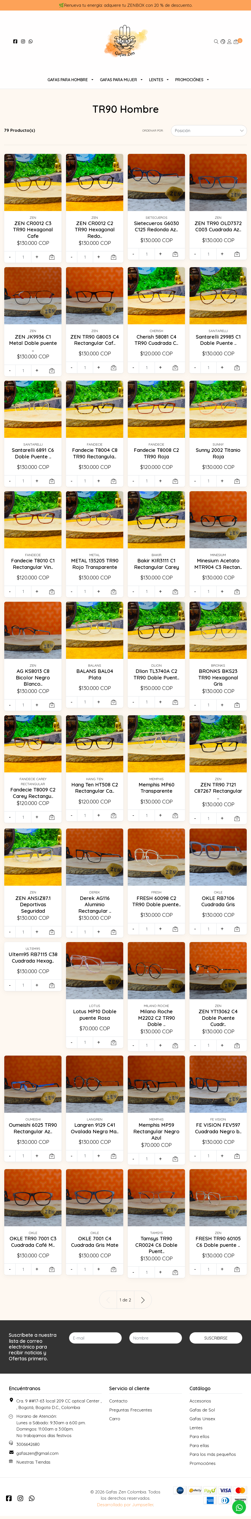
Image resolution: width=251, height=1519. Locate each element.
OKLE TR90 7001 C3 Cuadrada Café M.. (32, 1244)
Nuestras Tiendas (33, 1465)
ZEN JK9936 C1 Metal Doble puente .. (32, 343)
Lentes (156, 79)
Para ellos (199, 1439)
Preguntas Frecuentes (130, 1412)
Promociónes (189, 79)
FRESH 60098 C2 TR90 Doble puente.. (156, 907)
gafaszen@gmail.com (37, 1456)
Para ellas (199, 1448)
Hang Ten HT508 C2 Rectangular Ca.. (94, 793)
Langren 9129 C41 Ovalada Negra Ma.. (94, 1134)
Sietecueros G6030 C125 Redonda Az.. (156, 226)
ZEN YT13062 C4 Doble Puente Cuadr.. (218, 1020)
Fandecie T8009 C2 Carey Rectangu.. (33, 795)
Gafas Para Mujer (118, 79)
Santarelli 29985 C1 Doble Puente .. (218, 339)
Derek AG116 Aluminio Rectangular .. (94, 907)
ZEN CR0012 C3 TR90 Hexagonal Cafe (32, 229)
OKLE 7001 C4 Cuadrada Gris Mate (94, 1247)
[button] (223, 41)
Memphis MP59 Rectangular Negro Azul (156, 1134)
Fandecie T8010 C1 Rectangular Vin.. (33, 563)
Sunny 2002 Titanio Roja (218, 453)
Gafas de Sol (202, 1412)
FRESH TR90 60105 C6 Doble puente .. (218, 1244)
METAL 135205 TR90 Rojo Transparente (94, 566)
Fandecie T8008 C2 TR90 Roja (156, 453)
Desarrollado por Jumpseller (125, 1507)
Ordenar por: (152, 130)
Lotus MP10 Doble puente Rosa (94, 1017)
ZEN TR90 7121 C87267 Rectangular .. (218, 793)
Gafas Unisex (202, 1421)
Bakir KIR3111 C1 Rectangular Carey (156, 563)
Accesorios (200, 1403)
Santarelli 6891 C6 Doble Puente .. (33, 453)
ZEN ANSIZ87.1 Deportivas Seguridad (33, 907)
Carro (114, 1421)
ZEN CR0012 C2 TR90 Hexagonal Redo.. (94, 229)
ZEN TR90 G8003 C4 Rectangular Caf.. (94, 343)
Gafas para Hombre (67, 79)
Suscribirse (216, 1341)
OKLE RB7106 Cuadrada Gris (218, 904)
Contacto (118, 1403)
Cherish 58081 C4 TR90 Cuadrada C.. (156, 339)
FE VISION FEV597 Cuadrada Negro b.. (218, 1134)
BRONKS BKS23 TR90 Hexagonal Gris (218, 680)
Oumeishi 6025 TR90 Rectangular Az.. (33, 1134)
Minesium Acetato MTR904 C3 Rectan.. (218, 566)
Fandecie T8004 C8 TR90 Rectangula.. (95, 453)
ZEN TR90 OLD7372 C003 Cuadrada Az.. (218, 229)
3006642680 (28, 1447)
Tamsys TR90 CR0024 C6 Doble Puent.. (156, 1247)
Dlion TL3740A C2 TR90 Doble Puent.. (156, 677)
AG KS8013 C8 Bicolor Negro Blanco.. (33, 680)
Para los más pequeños (213, 1457)
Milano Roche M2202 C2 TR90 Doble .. (156, 1020)
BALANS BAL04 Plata (95, 677)
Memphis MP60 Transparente (156, 790)
